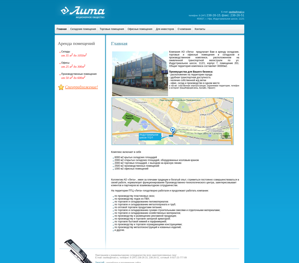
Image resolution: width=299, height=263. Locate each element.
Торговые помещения (112, 29)
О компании (184, 29)
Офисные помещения (140, 29)
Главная (62, 29)
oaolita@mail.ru (236, 12)
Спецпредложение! (81, 87)
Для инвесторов (165, 29)
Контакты (200, 29)
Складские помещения (83, 29)
